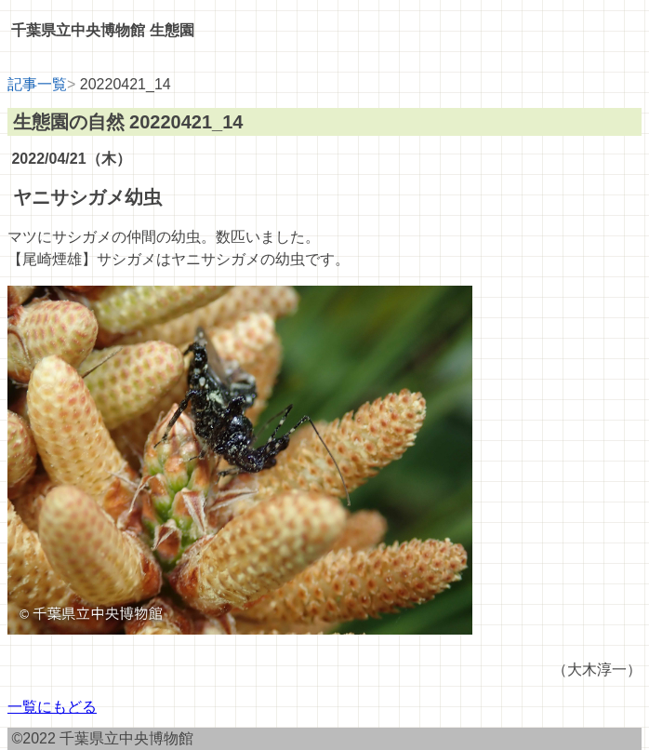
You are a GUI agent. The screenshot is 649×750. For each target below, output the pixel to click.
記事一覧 (37, 84)
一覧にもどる (52, 707)
